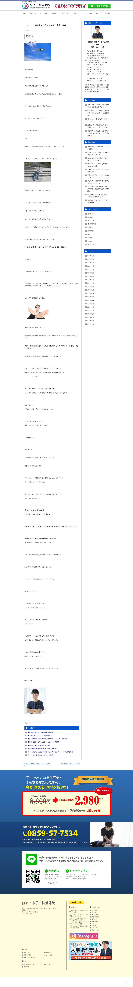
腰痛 (88, 234)
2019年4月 (90, 279)
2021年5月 (90, 262)
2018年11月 (90, 297)
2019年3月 (90, 283)
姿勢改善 (90, 227)
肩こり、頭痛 (91, 244)
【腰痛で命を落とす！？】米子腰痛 (70, 764)
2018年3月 (90, 320)
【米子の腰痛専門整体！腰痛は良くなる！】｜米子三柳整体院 (47, 739)
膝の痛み (90, 217)
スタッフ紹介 (43, 13)
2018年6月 (90, 310)
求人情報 (107, 13)
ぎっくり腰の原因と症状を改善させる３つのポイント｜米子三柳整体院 (50, 752)
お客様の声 (33, 13)
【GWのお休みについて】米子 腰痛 (39, 735)
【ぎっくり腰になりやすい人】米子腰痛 (40, 732)
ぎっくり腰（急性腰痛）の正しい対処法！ (41, 755)
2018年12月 (91, 293)
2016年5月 (90, 324)
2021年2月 (90, 273)
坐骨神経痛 (91, 231)
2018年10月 (91, 300)
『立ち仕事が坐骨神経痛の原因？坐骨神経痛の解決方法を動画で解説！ (98, 189)
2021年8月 (90, 256)
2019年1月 (90, 290)
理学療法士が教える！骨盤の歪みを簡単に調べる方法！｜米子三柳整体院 (98, 133)
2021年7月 (90, 259)
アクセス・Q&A (87, 13)
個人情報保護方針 (29, 964)
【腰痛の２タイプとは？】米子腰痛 (39, 745)
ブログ (48, 964)
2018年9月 (90, 303)
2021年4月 (90, 266)
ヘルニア (90, 241)
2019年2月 (90, 286)
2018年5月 (90, 314)
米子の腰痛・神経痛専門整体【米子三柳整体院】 (43, 748)
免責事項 (26, 967)
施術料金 (76, 13)
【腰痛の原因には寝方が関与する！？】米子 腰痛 (43, 742)
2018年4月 (90, 317)
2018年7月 (90, 307)
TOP (24, 13)
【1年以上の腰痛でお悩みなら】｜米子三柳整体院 (37, 764)
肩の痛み (90, 214)
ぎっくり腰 (91, 220)
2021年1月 (90, 276)
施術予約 (98, 13)
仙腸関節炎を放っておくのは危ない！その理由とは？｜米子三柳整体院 (98, 113)
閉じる (31, 36)
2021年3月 (90, 269)
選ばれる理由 (65, 13)
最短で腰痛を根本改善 (30, 957)
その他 (89, 237)
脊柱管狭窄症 (91, 224)
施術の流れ (55, 13)
